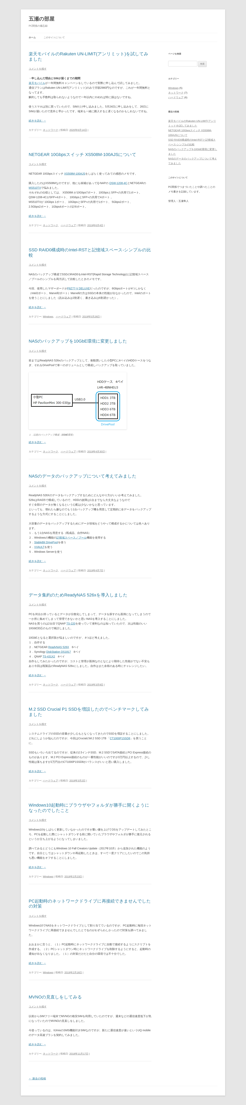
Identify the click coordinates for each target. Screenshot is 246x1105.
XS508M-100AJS (74, 173)
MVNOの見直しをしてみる (55, 997)
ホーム (32, 37)
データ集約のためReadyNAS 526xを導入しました (78, 595)
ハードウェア (68, 225)
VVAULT (39, 547)
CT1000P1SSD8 (120, 738)
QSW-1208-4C (118, 183)
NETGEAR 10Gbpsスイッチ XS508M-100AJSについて (82, 154)
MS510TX (35, 187)
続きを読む (37, 120)
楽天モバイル (37, 83)
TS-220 (70, 623)
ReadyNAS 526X (58, 647)
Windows (48, 316)
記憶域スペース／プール (71, 537)
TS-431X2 (49, 656)
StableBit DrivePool (46, 542)
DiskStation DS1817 (58, 651)
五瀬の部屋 (41, 19)
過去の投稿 (37, 1078)
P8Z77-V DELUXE (78, 288)
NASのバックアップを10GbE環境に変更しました (78, 341)
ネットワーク (50, 130)
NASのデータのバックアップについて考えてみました (83, 476)
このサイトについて (54, 37)
